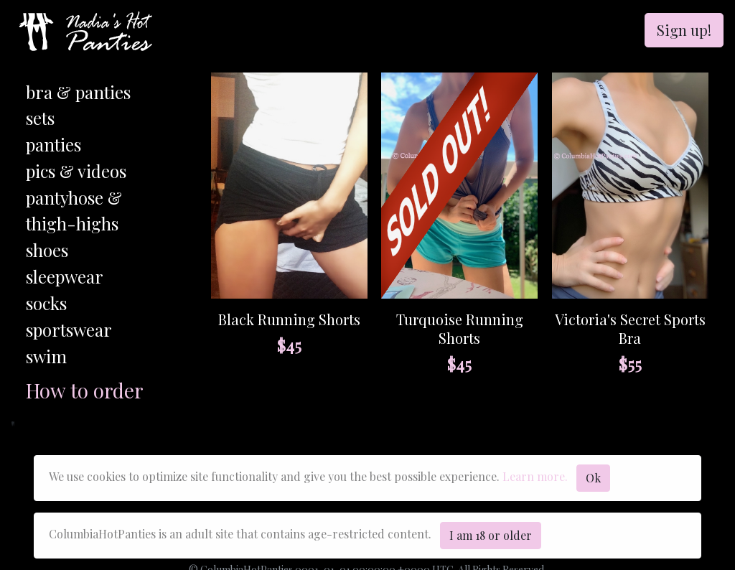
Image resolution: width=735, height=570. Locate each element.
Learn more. (535, 476)
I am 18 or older (490, 535)
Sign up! (684, 29)
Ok (593, 477)
